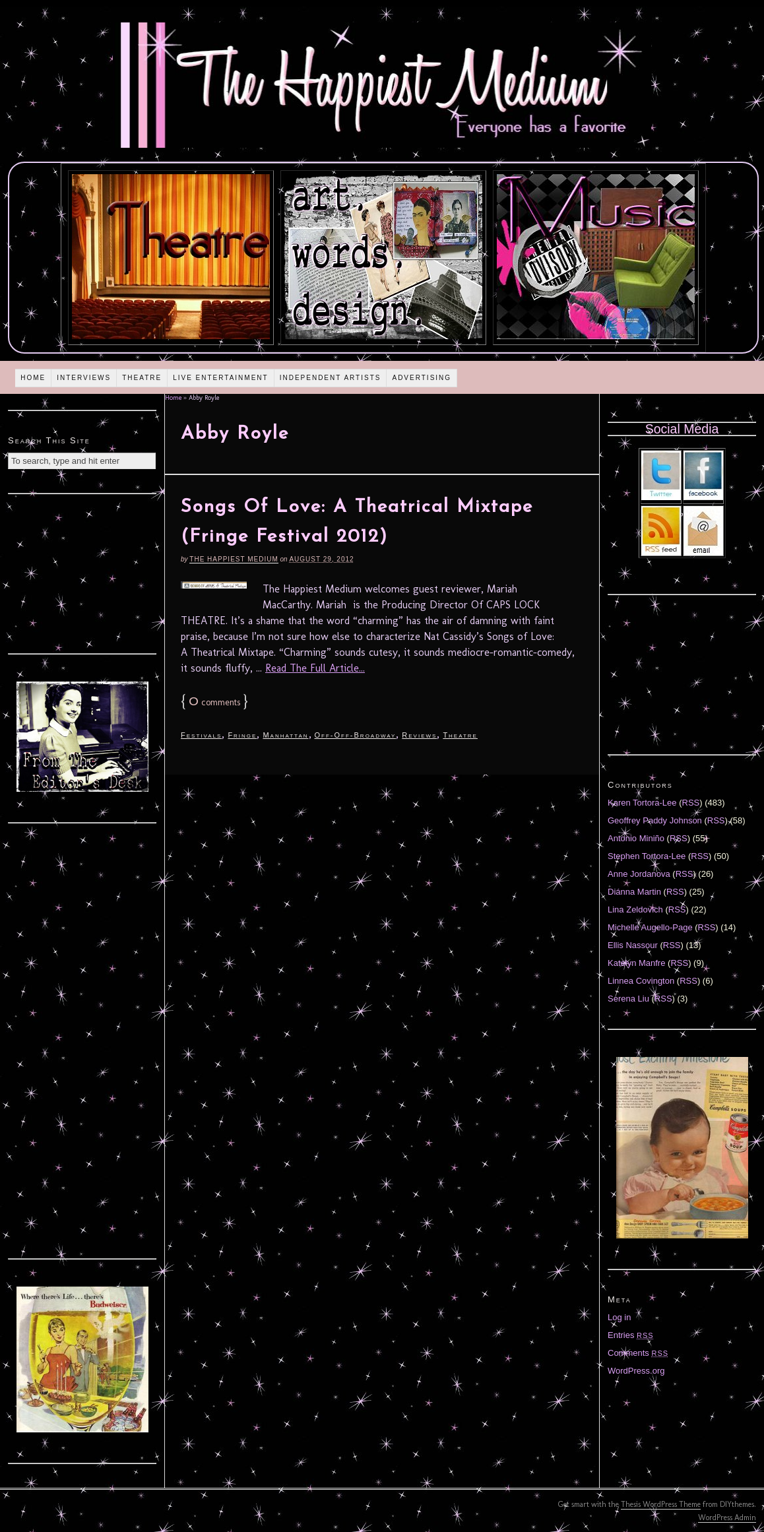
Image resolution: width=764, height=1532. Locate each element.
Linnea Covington (641, 981)
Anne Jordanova (639, 874)
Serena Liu (628, 999)
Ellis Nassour (633, 945)
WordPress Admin (727, 1517)
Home (33, 377)
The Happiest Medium (233, 559)
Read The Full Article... (315, 668)
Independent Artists (330, 377)
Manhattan (285, 735)
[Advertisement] (82, 572)
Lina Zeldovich (635, 909)
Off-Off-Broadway (356, 735)
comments (214, 702)
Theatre (142, 377)
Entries (631, 1335)
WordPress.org (636, 1371)
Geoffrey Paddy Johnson (655, 820)
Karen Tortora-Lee (642, 803)
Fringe (242, 735)
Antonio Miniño (636, 838)
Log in (619, 1317)
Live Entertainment (221, 377)
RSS (691, 803)
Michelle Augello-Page (650, 927)
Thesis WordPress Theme (661, 1504)
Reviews (419, 735)
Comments (638, 1353)
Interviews (84, 377)
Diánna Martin (634, 892)
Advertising (421, 377)
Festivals (201, 735)
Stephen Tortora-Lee (646, 856)
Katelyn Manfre (636, 963)
